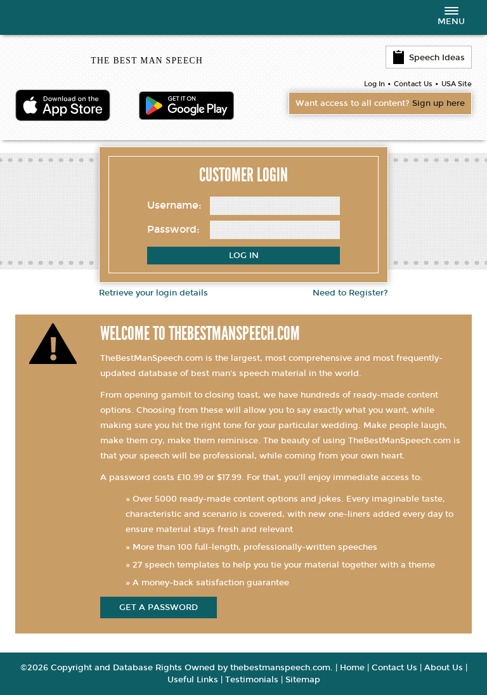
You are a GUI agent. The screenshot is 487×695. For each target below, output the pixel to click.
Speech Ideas (429, 57)
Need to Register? (350, 293)
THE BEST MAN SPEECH (147, 60)
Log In (374, 84)
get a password (158, 607)
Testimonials (251, 680)
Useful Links (192, 680)
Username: (174, 205)
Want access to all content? (380, 103)
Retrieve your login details (153, 293)
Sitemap (302, 680)
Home (352, 668)
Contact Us (413, 84)
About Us (443, 668)
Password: (173, 229)
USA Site (456, 84)
